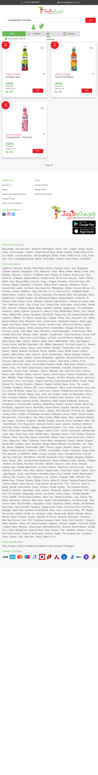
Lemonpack (75, 431)
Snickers (44, 487)
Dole (24, 520)
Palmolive (38, 301)
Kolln (12, 374)
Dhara (79, 371)
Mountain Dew (9, 417)
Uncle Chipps (39, 338)
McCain (87, 288)
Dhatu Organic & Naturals (65, 401)
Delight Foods (48, 278)
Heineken (63, 281)
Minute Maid (66, 311)
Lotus (62, 437)
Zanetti (15, 291)
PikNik (57, 417)
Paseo (88, 338)
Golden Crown (29, 324)
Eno (52, 497)
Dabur (28, 364)
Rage (20, 358)
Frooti (5, 497)
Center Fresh (50, 321)
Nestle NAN (8, 444)
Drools (39, 494)
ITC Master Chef (41, 275)
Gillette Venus (43, 434)
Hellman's (81, 477)
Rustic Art (43, 397)
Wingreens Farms (75, 358)
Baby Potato (8, 249)
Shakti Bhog (49, 404)
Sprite (93, 523)
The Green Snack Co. (76, 344)
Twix (62, 530)
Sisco (92, 470)
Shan (28, 354)
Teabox (18, 371)
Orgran (39, 381)
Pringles (51, 421)
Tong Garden (42, 484)
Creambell (17, 470)
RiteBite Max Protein (27, 467)
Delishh (15, 484)
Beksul (56, 460)
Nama (65, 384)
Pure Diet (29, 464)
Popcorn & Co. (64, 291)
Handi (58, 520)
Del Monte (34, 351)
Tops (12, 281)
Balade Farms (9, 295)
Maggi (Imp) (28, 494)
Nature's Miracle (58, 444)
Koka (52, 510)
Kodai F (60, 404)
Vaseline (57, 308)
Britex (36, 334)
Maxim (5, 368)
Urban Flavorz (9, 358)
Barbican (26, 500)
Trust (36, 271)
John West (7, 401)
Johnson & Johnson (72, 324)
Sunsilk (13, 487)
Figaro (5, 324)
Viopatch (65, 407)
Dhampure (30, 321)
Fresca (69, 421)
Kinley (60, 507)
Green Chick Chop (75, 437)
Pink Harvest (59, 295)
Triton (59, 510)
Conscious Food (72, 507)
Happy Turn (32, 391)
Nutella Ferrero (80, 368)
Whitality (12, 378)
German (22, 394)
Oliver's (72, 441)
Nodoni (49, 268)
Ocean (83, 381)
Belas (30, 331)
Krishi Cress (22, 434)
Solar (29, 477)
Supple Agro (69, 308)
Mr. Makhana (88, 504)
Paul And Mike (24, 504)
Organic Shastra (25, 298)
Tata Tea (6, 457)
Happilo (15, 285)
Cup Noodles (74, 444)
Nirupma (62, 517)
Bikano (77, 447)
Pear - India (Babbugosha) (21, 259)
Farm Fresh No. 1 (77, 520)
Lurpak (16, 331)
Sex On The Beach (64, 77)
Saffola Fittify (15, 315)
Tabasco (81, 530)
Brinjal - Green (59, 256)
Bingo (39, 308)
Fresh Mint (85, 259)
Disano (13, 460)
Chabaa (20, 480)
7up (35, 417)
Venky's (33, 397)
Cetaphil (69, 457)
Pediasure (38, 477)
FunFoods (17, 457)
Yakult (44, 341)
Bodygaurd (27, 271)
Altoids (76, 311)
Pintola (22, 523)
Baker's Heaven (19, 517)
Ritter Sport (37, 500)
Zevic (13, 368)
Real (21, 321)
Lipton (20, 288)
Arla (74, 268)
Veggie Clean (49, 507)
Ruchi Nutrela (41, 510)
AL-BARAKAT (24, 454)
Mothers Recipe (18, 450)
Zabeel (68, 354)
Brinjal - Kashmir (65, 252)
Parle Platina (39, 268)
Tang (34, 291)
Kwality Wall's (57, 328)
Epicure (30, 484)
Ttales (81, 278)
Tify (79, 384)
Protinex (29, 480)
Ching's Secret (9, 344)
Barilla (5, 487)
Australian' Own (80, 318)
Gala (23, 331)
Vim (50, 394)
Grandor (28, 358)
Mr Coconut (62, 278)
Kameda (12, 394)
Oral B (20, 474)
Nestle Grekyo (72, 351)
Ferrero (51, 447)
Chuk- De (70, 371)
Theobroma (68, 348)
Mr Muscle (19, 391)
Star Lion (86, 397)
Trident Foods (79, 331)
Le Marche (80, 298)
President (13, 397)
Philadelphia (58, 288)
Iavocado (85, 407)
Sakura (46, 374)
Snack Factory (58, 374)
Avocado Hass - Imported (28, 249)
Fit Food (76, 411)
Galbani (19, 514)
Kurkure (74, 321)
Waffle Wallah (62, 341)
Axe (4, 421)
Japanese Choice (23, 407)
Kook (30, 301)
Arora (90, 530)
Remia (6, 484)
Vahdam (44, 334)
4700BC (42, 450)
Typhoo (44, 371)
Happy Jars (15, 441)
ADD (37, 90)
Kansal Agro (41, 318)
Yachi (61, 454)
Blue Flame (15, 324)
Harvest (6, 411)
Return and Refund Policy (14, 194)
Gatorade (64, 285)
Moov (92, 295)
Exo (89, 477)
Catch (55, 271)
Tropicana (37, 285)
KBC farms (45, 331)
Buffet (5, 281)
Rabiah (20, 374)
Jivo (84, 444)
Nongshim (36, 315)
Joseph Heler (56, 334)
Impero (84, 351)
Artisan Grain (35, 527)
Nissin (88, 514)
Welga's (15, 348)
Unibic (50, 514)
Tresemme (75, 450)
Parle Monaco (10, 424)
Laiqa (89, 321)
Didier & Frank (18, 411)
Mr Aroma (80, 328)
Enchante (26, 427)
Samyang (55, 434)
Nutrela (80, 441)
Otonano (6, 361)
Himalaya (22, 308)
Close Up (90, 434)
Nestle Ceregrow (17, 328)
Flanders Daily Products (56, 301)
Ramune (14, 523)
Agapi (58, 533)
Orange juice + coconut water (17, 404)
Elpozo (30, 318)
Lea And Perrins (66, 338)
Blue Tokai (7, 533)
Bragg (46, 444)
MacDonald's (86, 474)
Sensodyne (67, 305)
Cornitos (54, 477)
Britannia (65, 460)
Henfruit (57, 384)
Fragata (48, 384)
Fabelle (67, 474)
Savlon (76, 470)
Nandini (50, 464)
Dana (5, 341)
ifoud (36, 331)
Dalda (74, 460)
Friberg (90, 278)
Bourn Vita (88, 404)
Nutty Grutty (70, 364)
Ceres (72, 427)
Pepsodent (32, 411)
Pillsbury (6, 437)
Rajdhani (91, 411)
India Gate (47, 295)
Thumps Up (56, 275)
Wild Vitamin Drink (52, 527)
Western (23, 397)
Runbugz (41, 514)
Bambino (79, 338)
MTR (58, 411)
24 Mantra (18, 278)
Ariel (84, 311)
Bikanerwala (60, 514)
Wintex (69, 271)
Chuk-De (35, 281)
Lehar (86, 271)
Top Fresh (83, 523)
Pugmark (64, 477)
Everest (78, 288)
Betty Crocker (53, 431)
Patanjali (69, 328)
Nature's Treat (51, 311)
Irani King (49, 381)
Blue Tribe (16, 334)
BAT (35, 388)
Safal (72, 477)
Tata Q (39, 537)
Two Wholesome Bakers (46, 298)
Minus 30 (55, 480)
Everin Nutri (45, 437)
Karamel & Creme (55, 457)
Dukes (42, 411)
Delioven (29, 378)
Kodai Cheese (36, 368)
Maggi (30, 394)
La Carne (52, 338)
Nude (5, 460)
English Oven (9, 298)
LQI (41, 344)
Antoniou (37, 404)
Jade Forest (45, 391)
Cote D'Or (87, 447)
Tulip (20, 537)
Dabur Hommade (52, 368)
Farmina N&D (32, 447)
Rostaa (13, 537)
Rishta (17, 427)
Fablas (68, 504)
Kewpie (55, 530)
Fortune (71, 374)
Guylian (6, 354)
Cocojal (43, 454)
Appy (12, 434)
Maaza (55, 437)
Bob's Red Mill (22, 507)
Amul (32, 470)
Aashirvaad (18, 510)
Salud (47, 530)
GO (90, 20)
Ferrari (66, 414)
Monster (68, 447)
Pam (65, 427)
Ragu (71, 417)
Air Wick (61, 378)
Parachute (78, 490)
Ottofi (14, 301)
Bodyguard (82, 268)
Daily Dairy (63, 467)
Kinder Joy (29, 514)
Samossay (84, 401)
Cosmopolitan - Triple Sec (19, 137)
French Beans (72, 259)
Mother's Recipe (76, 514)
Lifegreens (7, 371)
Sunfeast (29, 510)
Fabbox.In (32, 450)
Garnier (84, 497)
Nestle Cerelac (86, 414)
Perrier (17, 533)
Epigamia (79, 457)
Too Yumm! (22, 368)
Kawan (32, 348)
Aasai (61, 351)
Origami (53, 281)
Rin (14, 477)
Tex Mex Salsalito (81, 494)
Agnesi (34, 437)
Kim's (14, 414)
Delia (39, 321)
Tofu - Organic (70, 249)
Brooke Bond (56, 354)
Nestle (31, 308)
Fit (54, 291)
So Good (43, 467)
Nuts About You (43, 288)
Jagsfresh (7, 268)
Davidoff (48, 308)
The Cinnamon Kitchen (78, 487)
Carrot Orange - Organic (21, 252)
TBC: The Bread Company (41, 520)
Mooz (62, 271)
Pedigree (40, 431)
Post (86, 490)
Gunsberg (18, 464)
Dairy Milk (88, 427)
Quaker (32, 517)
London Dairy (53, 305)
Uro (47, 477)
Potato (10, 256)
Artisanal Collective (85, 417)
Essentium (78, 388)
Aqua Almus (28, 431)
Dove (60, 474)
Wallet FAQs (40, 190)
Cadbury (19, 444)
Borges (22, 301)
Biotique (77, 354)
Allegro (51, 411)
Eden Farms (8, 507)
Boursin (73, 278)
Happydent (38, 504)
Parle (72, 341)
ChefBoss (18, 388)
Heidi (79, 427)
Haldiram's (25, 291)
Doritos (80, 434)
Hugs (38, 394)
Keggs (11, 421)
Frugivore (32, 421)
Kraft (93, 334)
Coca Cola (90, 388)
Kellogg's (54, 371)
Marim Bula (38, 407)
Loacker (66, 424)
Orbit (44, 394)
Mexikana (75, 285)
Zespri (44, 281)
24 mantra (46, 414)
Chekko (22, 414)
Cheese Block (25, 417)
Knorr (26, 371)
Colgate (53, 318)
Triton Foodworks (73, 334)
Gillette (48, 344)
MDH (89, 331)
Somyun (56, 391)
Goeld (48, 504)
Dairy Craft (24, 437)
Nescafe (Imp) (81, 295)
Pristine (57, 394)
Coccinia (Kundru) (24, 256)
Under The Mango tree (73, 394)
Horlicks (49, 533)
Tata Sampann (83, 341)
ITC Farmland (15, 494)
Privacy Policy (8, 199)
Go (93, 288)
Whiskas (23, 527)
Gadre (92, 318)
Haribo (5, 450)
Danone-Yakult (52, 407)
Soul (5, 434)
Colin (78, 397)
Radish (38, 259)
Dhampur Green (63, 268)
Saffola (14, 351)
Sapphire (53, 523)
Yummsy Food (54, 324)
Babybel (16, 271)
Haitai (91, 381)
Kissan (65, 450)
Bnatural (23, 351)
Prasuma (26, 533)
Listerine (37, 374)
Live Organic (28, 381)
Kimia (26, 470)
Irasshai (69, 404)
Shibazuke (25, 285)
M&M (35, 454)
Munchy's (17, 275)
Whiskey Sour (13, 77)
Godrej (7, 414)
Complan (52, 454)
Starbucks (45, 271)
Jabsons (36, 354)
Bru (84, 411)
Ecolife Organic (58, 487)
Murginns (82, 364)
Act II (18, 381)
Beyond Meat (22, 281)
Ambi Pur (12, 308)
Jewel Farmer (31, 474)
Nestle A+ (7, 490)
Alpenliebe (28, 490)
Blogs (5, 190)
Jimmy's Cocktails (13, 74)
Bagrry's (67, 490)
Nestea (28, 268)
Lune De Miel (80, 305)
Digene (85, 470)
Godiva (49, 417)
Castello (6, 271)
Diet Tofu (43, 291)
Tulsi (28, 305)
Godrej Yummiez (39, 523)
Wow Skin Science (11, 520)
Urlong (26, 315)
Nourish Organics (24, 384)
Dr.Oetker (40, 464)
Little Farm (29, 537)
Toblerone (34, 441)
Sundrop (6, 291)
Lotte (68, 464)
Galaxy (28, 374)
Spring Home (56, 484)
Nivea (46, 497)
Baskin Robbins (32, 278)
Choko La (75, 484)
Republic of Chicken (47, 517)
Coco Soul (7, 391)
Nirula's (78, 271)
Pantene (7, 464)
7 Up (66, 484)
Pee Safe (90, 358)
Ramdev (52, 351)
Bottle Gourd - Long (77, 256)
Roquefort (57, 414)
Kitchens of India (30, 401)
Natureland (58, 344)
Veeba (61, 318)
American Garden (45, 424)
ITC (24, 318)
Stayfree (89, 457)
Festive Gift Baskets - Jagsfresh (49, 358)
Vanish (47, 500)
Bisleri (74, 414)
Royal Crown (78, 275)
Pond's (46, 480)
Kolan (58, 424)
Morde (10, 447)
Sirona (86, 334)
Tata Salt (41, 457)
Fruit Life (87, 454)
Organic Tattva (10, 527)
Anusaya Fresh (42, 328)
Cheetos (27, 275)
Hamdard (34, 371)
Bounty (65, 480)
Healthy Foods (56, 397)
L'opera (91, 364)
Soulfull (91, 527)
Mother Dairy (8, 480)
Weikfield (20, 447)
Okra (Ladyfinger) (42, 256)
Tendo (84, 285)
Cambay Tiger (9, 467)
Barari (65, 417)
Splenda (25, 311)
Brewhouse (52, 388)
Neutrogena (38, 533)
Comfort (74, 361)
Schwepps (40, 378)
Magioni (36, 427)
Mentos (53, 467)
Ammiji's (77, 504)
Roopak (83, 464)
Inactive (46, 490)
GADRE (13, 497)
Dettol (76, 474)
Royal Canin (30, 424)
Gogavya (6, 364)
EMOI (43, 447)
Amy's (75, 464)
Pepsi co (85, 484)
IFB (83, 510)
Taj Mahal (71, 530)
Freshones (42, 361)
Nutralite (75, 407)
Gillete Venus (17, 354)
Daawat (86, 354)
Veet (31, 434)
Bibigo (38, 480)
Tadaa (20, 378)
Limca (42, 388)
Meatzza (70, 378)
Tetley (25, 441)
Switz (38, 490)
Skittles (69, 288)
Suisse (24, 348)
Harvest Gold (9, 288)
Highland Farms (11, 338)
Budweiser (73, 517)
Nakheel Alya (88, 431)
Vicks (73, 384)
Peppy (85, 450)
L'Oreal (35, 305)
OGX (73, 434)
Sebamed (36, 507)
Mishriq (36, 341)
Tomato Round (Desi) (45, 252)
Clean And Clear (77, 281)
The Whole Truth (80, 500)
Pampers (38, 384)
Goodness (85, 517)
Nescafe (12, 454)
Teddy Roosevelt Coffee (67, 381)
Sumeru (53, 361)
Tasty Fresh (26, 338)
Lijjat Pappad (9, 474)
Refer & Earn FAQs (43, 194)
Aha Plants (87, 507)
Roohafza (44, 474)
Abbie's (27, 341)
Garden (78, 404)
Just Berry (20, 421)
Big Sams (37, 444)
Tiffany (62, 388)
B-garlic (89, 441)
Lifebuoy (6, 477)
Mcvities (57, 348)
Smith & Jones (51, 285)
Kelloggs (6, 510)
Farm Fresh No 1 (77, 467)
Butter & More (36, 530)
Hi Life (83, 361)
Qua (68, 318)
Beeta (60, 364)
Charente (66, 527)
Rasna (12, 341)
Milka (19, 341)
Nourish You (8, 384)
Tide (93, 421)
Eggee (59, 447)
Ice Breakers (54, 450)
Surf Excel (29, 288)
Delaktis (73, 523)
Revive (43, 351)
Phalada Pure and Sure (72, 391)
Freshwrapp (34, 414)
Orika (12, 530)
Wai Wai (42, 421)
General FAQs (41, 185)
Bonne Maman (79, 527)
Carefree (21, 295)
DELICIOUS (48, 315)
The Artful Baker (85, 308)
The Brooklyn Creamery (44, 364)
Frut (20, 424)
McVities (6, 275)
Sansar (80, 378)
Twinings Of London (79, 301)
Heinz (5, 315)
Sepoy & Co (37, 311)
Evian (53, 474)
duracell (60, 421)
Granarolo (7, 311)
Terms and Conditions (12, 203)
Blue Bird (66, 411)
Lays (76, 497)
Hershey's (77, 424)
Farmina (42, 324)
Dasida (17, 401)
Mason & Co (50, 537)
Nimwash (18, 268)
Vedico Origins (63, 494)
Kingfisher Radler (81, 291)
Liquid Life (30, 361)
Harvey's (51, 378)
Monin (45, 354)
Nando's (17, 490)
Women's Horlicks (64, 497)
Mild (87, 421)
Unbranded (63, 321)
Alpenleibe (15, 500)
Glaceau (63, 523)
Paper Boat (63, 361)
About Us (6, 185)
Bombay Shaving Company (82, 480)
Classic (91, 311)
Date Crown (18, 361)
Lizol (42, 305)
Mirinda (6, 517)
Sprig (65, 520)
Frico (5, 530)
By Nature (79, 421)
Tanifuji (30, 328)
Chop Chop (66, 470)
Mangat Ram (22, 530)
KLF (69, 315)
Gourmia (21, 477)
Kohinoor (69, 397)
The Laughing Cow (71, 533)
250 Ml (10, 84)
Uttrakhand (45, 401)
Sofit (92, 271)
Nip (62, 371)
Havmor (65, 434)
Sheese (28, 388)
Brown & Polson (10, 321)
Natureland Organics (51, 427)
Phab (5, 431)
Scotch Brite (15, 431)
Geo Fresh (18, 364)
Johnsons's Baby (71, 510)
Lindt (69, 388)
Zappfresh (58, 504)
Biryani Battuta (67, 298)
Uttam (41, 417)
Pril (28, 523)
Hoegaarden (60, 441)
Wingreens (56, 490)
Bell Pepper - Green (52, 249)
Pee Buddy (7, 407)
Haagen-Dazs (52, 470)
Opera (35, 487)
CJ (50, 291)
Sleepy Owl (60, 315)
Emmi (82, 321)
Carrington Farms (73, 454)
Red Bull (22, 344)
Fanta (22, 484)
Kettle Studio (24, 487)
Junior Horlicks (44, 348)
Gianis (17, 311)
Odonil (64, 431)
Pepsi (51, 341)
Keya (30, 295)
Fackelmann (82, 374)
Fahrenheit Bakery (61, 500)
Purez (15, 437)
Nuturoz (40, 470)
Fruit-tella (67, 368)
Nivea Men (33, 344)
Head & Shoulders (61, 331)
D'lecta (37, 295)
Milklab (17, 318)
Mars (70, 295)
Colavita (6, 334)
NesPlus (82, 460)
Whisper (27, 334)
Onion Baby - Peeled (53, 259)
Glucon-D (59, 464)
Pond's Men (47, 441)
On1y (77, 348)
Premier (67, 275)
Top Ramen (49, 494)
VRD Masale (29, 457)
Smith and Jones (16, 305)
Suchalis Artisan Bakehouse (37, 460)
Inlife (20, 460)
